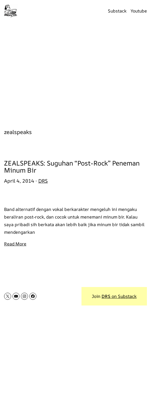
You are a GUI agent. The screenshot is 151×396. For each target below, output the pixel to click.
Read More (15, 244)
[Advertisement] (75, 72)
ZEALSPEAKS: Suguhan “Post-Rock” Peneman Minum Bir (72, 167)
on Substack (119, 296)
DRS (43, 180)
